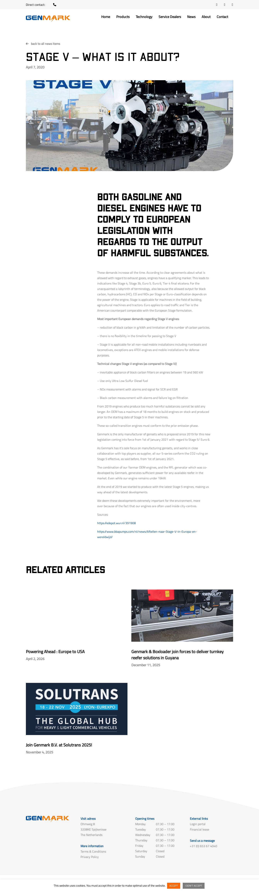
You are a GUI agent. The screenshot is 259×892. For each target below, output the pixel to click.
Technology (144, 17)
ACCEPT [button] (173, 886)
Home (105, 17)
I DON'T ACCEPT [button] (193, 886)
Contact (222, 17)
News (191, 17)
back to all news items (45, 43)
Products (123, 17)
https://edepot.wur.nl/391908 (116, 523)
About (206, 17)
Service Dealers (170, 17)
